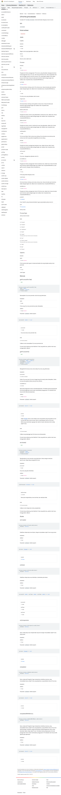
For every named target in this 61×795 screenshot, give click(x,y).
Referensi (35, 7)
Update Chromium (35, 781)
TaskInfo (22, 199)
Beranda (21, 13)
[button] (8, 173)
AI (30, 7)
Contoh (42, 7)
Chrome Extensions (11, 5)
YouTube (48, 783)
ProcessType (23, 206)
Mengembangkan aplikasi (17, 7)
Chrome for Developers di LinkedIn (53, 785)
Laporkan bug (20, 781)
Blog (34, 1)
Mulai (9, 7)
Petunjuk (26, 7)
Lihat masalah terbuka (21, 783)
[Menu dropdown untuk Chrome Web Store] (55, 7)
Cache (22, 84)
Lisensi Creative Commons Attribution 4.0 (51, 769)
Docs (2, 5)
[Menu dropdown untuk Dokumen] (23, 1)
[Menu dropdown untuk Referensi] (38, 7)
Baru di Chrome (40, 1)
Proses (23, 559)
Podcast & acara (35, 787)
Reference (30, 5)
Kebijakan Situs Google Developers (25, 772)
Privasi (24, 792)
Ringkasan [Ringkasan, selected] (3, 7)
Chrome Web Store (50, 7)
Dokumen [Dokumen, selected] (20, 1)
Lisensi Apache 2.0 (39, 770)
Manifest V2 (22, 5)
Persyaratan (19, 792)
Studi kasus (28, 1)
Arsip (33, 785)
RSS (47, 787)
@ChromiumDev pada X (51, 781)
